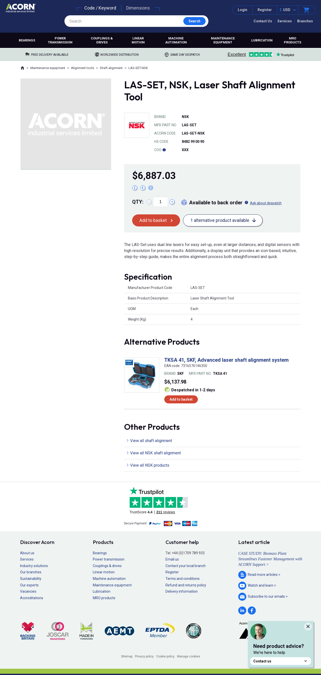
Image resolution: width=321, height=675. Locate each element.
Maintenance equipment (223, 40)
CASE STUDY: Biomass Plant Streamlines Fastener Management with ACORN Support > (270, 559)
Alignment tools (82, 68)
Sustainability (30, 579)
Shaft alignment (111, 68)
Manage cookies (188, 656)
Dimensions (138, 8)
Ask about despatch (266, 203)
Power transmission (60, 40)
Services (284, 21)
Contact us (280, 661)
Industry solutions (34, 566)
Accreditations (31, 598)
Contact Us (263, 21)
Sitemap (126, 656)
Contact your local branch (186, 566)
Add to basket (153, 220)
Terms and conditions (183, 579)
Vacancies (28, 591)
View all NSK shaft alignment (155, 453)
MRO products (292, 40)
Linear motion (138, 40)
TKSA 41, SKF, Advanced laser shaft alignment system (226, 360)
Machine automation (176, 40)
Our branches (30, 572)
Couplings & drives (102, 40)
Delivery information (182, 591)
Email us (172, 559)
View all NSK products (149, 465)
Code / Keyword (100, 8)
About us (27, 553)
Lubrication (262, 40)
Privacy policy (144, 656)
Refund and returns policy (186, 585)
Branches (305, 21)
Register (265, 10)
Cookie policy (165, 656)
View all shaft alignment (151, 440)
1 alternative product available (219, 220)
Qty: (137, 202)
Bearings (27, 40)
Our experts (29, 585)
